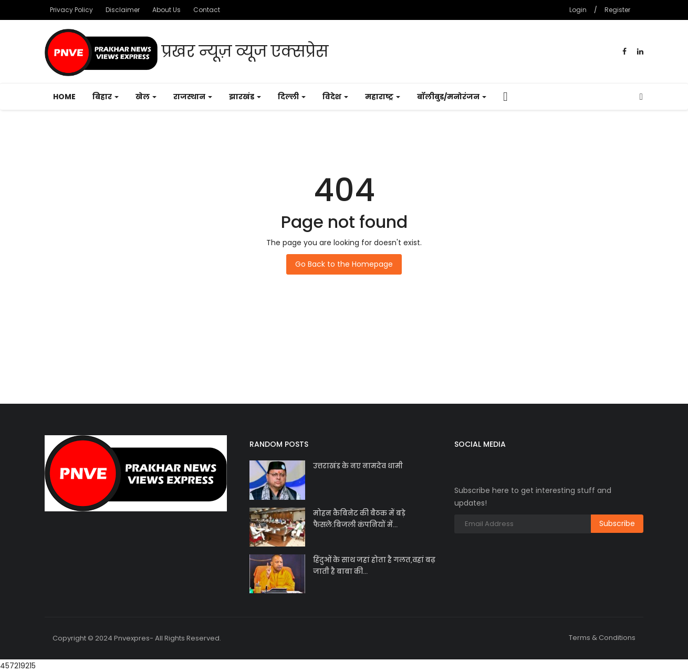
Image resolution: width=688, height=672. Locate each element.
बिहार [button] (105, 96)
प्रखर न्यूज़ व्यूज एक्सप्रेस (186, 52)
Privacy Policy (71, 9)
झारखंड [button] (245, 96)
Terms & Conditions (602, 638)
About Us (166, 9)
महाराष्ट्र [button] (382, 96)
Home (64, 96)
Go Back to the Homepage (344, 264)
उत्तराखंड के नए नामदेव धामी (358, 466)
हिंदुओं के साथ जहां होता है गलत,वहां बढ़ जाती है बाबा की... (374, 565)
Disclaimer (123, 9)
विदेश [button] (335, 96)
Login (578, 9)
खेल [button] (146, 96)
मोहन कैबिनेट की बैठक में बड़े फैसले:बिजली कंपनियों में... (359, 519)
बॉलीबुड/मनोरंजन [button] (451, 96)
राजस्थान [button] (192, 96)
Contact (206, 9)
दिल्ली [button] (292, 96)
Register (617, 9)
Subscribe (617, 523)
